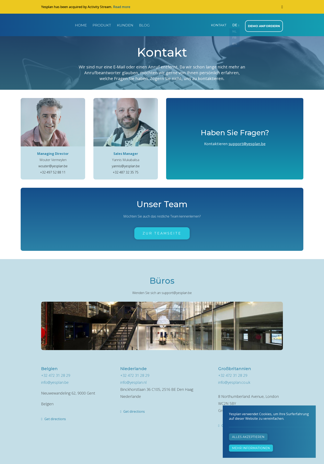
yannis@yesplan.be (126, 165)
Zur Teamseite (162, 232)
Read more (121, 7)
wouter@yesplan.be (53, 165)
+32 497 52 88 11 (53, 171)
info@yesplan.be (55, 381)
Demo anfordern (265, 25)
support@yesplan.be (247, 142)
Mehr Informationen (251, 448)
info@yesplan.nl (133, 381)
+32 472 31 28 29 (55, 374)
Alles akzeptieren (248, 437)
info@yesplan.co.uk (234, 381)
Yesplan (56, 24)
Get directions (55, 417)
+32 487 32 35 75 (125, 171)
